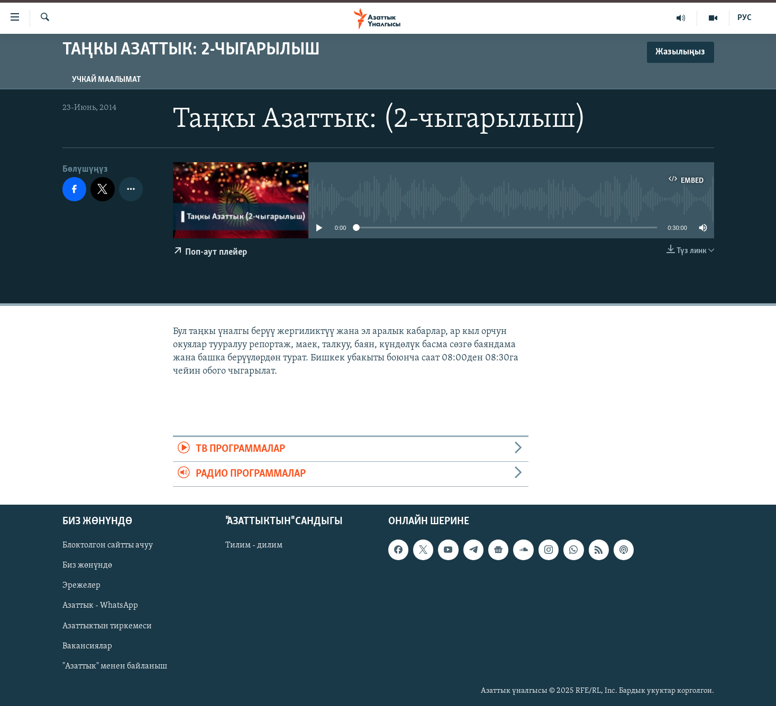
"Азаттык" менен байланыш (114, 666)
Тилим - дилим (253, 546)
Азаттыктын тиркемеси (107, 626)
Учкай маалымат (106, 80)
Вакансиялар (87, 646)
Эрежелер (81, 586)
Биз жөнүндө (87, 566)
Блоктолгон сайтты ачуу (107, 546)
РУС (744, 18)
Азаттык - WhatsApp (100, 606)
